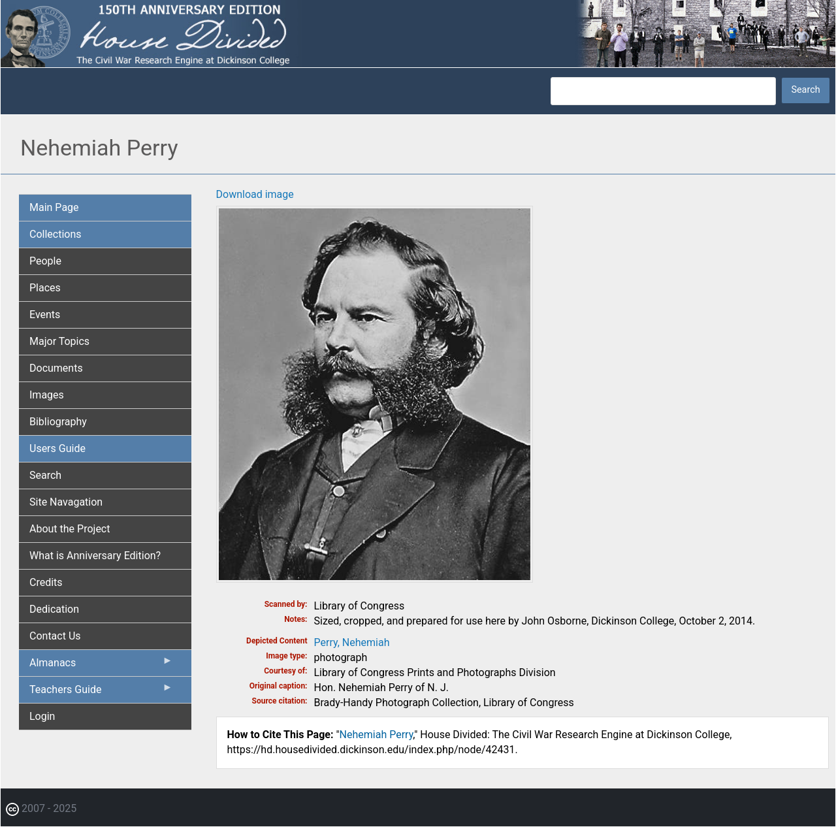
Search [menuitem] (45, 475)
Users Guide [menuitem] (57, 448)
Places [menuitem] (45, 288)
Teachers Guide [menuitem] (101, 692)
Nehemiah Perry (376, 734)
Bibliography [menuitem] (58, 421)
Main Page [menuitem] (54, 207)
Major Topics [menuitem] (59, 341)
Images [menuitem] (46, 395)
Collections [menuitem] (55, 234)
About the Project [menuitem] (69, 529)
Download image (255, 194)
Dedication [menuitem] (54, 609)
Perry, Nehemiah (352, 642)
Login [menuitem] (42, 716)
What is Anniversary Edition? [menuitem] (95, 555)
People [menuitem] (45, 261)
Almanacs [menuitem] (101, 665)
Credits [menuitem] (46, 582)
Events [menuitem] (44, 314)
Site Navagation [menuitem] (66, 502)
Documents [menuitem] (56, 368)
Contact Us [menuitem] (55, 636)
